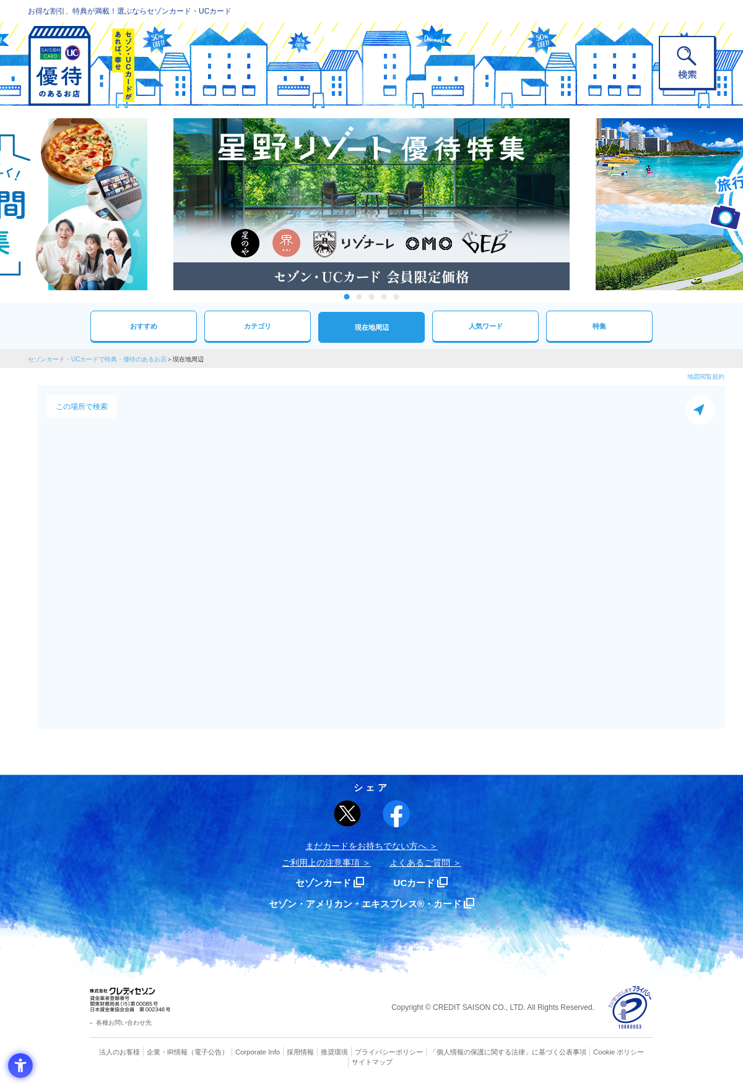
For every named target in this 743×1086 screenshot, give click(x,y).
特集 (599, 326)
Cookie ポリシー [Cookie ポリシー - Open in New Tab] (618, 1052)
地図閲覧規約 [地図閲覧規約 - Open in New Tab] (705, 376)
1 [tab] (347, 297)
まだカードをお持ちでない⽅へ (366, 846)
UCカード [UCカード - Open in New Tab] (416, 882)
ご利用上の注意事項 (321, 863)
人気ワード (485, 326)
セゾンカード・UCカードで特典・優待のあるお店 (97, 359)
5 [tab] (396, 297)
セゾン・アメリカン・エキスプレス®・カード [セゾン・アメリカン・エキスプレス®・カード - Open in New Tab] (365, 904)
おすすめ (143, 326)
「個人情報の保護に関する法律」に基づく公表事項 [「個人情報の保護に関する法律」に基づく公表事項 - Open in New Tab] (508, 1052)
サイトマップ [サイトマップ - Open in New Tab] (372, 1062)
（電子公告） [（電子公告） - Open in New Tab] (208, 1052)
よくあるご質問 (419, 863)
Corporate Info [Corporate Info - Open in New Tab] (257, 1052)
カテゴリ (257, 326)
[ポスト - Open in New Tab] (347, 813)
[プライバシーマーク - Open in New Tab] (630, 1008)
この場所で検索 (82, 406)
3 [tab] (372, 297)
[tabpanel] (371, 204)
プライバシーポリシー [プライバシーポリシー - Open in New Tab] (389, 1052)
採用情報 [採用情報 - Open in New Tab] (300, 1052)
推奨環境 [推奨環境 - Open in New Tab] (334, 1052)
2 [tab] (359, 297)
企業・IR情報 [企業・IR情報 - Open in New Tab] (167, 1052)
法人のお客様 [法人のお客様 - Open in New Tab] (120, 1052)
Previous (161, 204)
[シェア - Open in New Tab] (396, 813)
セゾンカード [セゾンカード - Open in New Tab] (321, 882)
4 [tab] (384, 297)
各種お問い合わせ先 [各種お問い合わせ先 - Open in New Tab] (124, 1022)
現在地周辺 (371, 327)
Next (582, 204)
